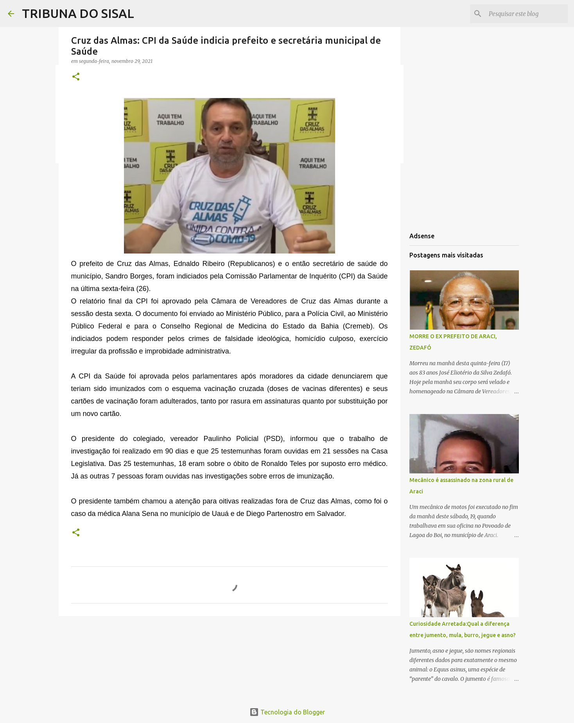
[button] (76, 77)
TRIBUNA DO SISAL (78, 13)
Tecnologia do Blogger (287, 712)
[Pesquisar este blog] (527, 13)
